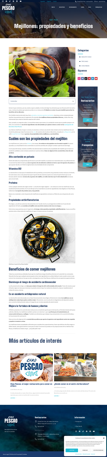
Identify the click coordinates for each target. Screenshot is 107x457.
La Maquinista (67, 132)
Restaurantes (73, 7)
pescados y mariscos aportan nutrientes (42, 115)
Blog (89, 7)
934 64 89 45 (41, 439)
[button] (104, 438)
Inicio (53, 7)
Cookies (25, 454)
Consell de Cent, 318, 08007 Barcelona (48, 421)
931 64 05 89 (41, 426)
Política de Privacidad (86, 453)
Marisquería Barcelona (11, 429)
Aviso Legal (93, 453)
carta (34, 132)
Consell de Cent (16, 134)
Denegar (85, 450)
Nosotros (62, 7)
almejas (29, 143)
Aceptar (72, 450)
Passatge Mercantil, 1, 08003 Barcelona (48, 434)
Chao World (78, 426)
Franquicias (98, 7)
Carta (82, 7)
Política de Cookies (78, 453)
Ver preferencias (98, 450)
